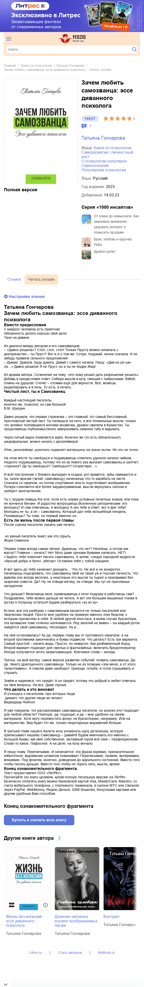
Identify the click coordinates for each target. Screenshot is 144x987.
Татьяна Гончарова (70, 65)
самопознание (95, 165)
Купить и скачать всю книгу (39, 820)
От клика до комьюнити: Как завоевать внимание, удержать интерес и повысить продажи (116, 224)
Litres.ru (35, 953)
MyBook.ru (106, 953)
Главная (10, 65)
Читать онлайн (41, 279)
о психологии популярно (104, 161)
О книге (14, 279)
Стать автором (70, 953)
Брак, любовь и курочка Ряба (113, 242)
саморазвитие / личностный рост (107, 154)
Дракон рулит (104, 251)
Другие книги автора (29, 838)
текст (90, 118)
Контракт (111, 916)
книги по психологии (36, 65)
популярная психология (103, 170)
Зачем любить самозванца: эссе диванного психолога (44, 70)
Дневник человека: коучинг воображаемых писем (76, 921)
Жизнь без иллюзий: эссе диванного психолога (24, 921)
